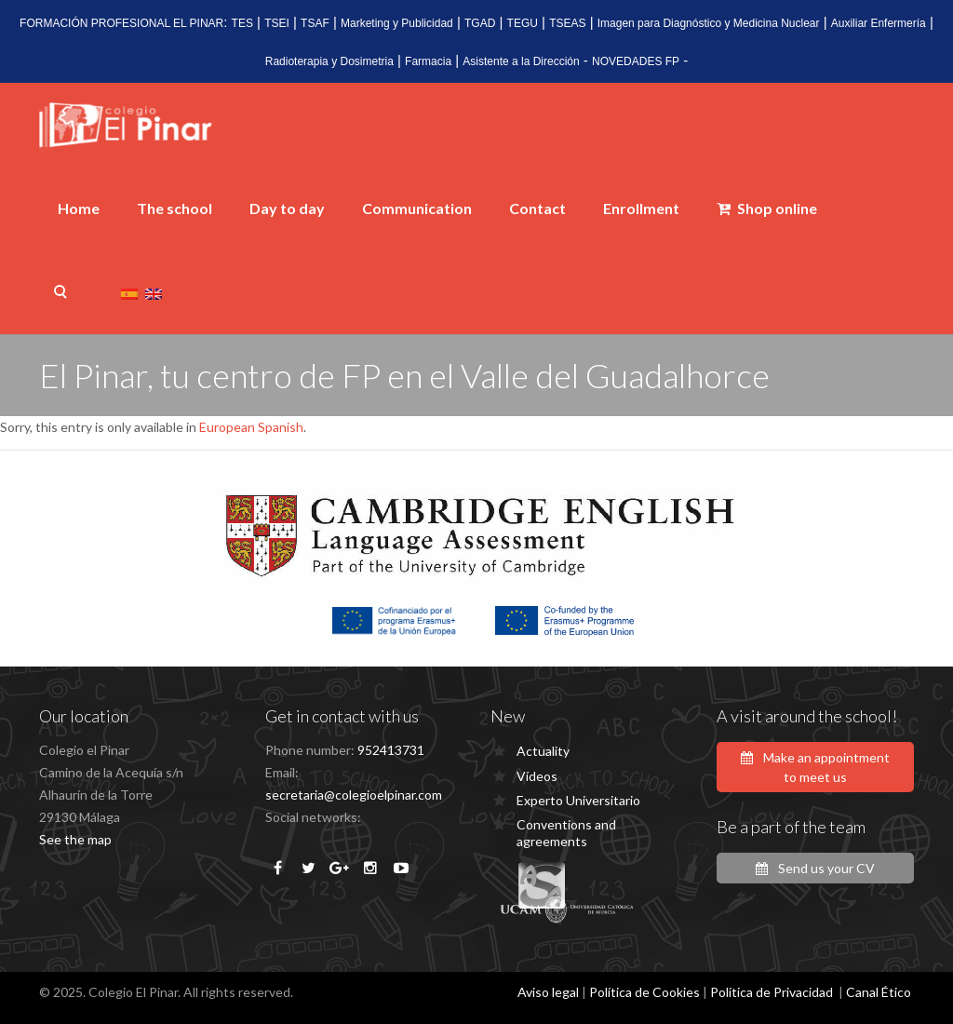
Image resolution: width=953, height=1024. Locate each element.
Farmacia (428, 61)
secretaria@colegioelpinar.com (353, 794)
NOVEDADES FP (635, 61)
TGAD (479, 23)
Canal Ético (878, 992)
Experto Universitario (578, 800)
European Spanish (251, 427)
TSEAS (567, 23)
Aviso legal (548, 992)
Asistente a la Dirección (521, 61)
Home (79, 208)
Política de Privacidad (771, 992)
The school (174, 208)
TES (242, 23)
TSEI (276, 23)
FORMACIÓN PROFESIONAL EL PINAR (121, 23)
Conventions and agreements (566, 832)
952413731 (390, 750)
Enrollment (641, 208)
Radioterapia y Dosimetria (329, 61)
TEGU (522, 23)
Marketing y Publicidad (397, 23)
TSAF (315, 23)
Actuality (543, 751)
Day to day (287, 208)
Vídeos (537, 776)
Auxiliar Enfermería (878, 23)
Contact (537, 208)
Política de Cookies (644, 992)
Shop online (767, 208)
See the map (75, 839)
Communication (417, 208)
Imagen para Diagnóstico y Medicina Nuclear (708, 23)
